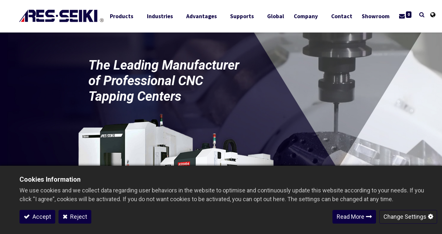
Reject (78, 216)
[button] (409, 15)
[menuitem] (277, 16)
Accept (41, 216)
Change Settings (405, 216)
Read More (350, 216)
